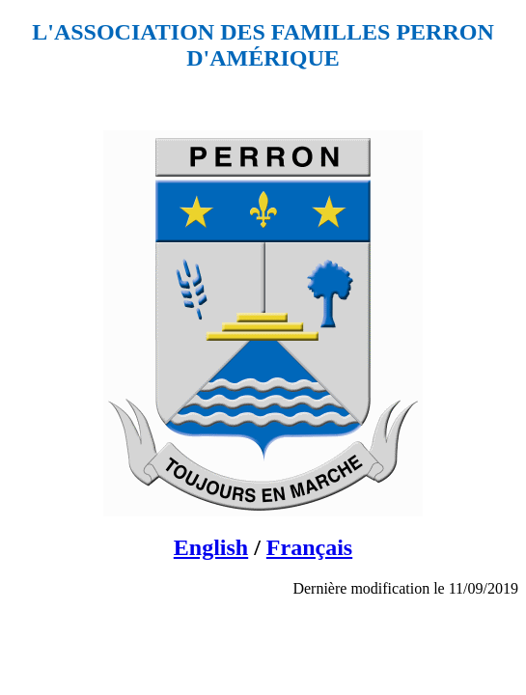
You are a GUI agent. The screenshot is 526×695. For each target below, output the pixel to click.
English (211, 547)
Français (309, 547)
